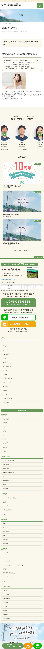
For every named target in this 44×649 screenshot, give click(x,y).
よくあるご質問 (6, 354)
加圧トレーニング (7, 382)
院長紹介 (5, 346)
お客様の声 (5, 362)
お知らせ (5, 390)
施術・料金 (5, 350)
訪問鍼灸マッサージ (7, 378)
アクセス (5, 358)
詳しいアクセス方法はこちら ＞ (8, 279)
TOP (2, 23)
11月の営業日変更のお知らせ (11, 243)
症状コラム (5, 386)
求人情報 (5, 394)
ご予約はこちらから (7, 366)
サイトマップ (6, 402)
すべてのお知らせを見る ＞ (22, 250)
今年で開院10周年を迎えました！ (13, 186)
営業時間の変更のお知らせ (11, 214)
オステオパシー (6, 370)
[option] (22, 137)
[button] (4, 134)
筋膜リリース (6, 374)
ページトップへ (38, 257)
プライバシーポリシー (8, 398)
